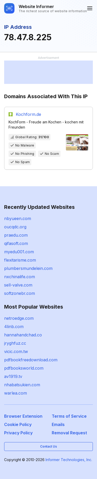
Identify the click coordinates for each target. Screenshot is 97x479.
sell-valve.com (18, 285)
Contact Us (48, 446)
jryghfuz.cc (15, 343)
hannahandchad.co (23, 334)
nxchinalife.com (19, 276)
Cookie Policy (18, 424)
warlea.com (15, 393)
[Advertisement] (48, 72)
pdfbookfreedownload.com (30, 359)
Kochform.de (28, 114)
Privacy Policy (18, 432)
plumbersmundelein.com (28, 268)
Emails (58, 424)
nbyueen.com (17, 218)
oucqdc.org (15, 226)
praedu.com (16, 235)
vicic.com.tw (16, 351)
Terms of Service (69, 416)
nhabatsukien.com (22, 384)
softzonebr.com (19, 293)
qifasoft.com (16, 243)
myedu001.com (19, 251)
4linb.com (14, 326)
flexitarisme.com (20, 260)
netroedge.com (19, 318)
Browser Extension (23, 416)
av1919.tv (13, 376)
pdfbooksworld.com (23, 368)
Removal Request (69, 432)
